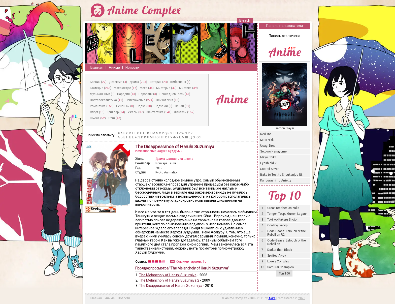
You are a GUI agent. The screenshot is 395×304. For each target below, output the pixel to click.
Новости (132, 68)
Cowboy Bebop (277, 225)
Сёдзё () (144, 106)
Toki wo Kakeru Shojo (282, 219)
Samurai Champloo (280, 267)
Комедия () (100, 88)
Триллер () (116, 112)
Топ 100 (284, 273)
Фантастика (174, 159)
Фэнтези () (184, 112)
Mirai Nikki (267, 140)
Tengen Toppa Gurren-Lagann (287, 214)
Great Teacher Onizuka (283, 208)
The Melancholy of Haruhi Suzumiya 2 (169, 280)
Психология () (167, 100)
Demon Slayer (284, 128)
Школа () (98, 118)
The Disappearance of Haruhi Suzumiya (170, 286)
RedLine (266, 134)
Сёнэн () (182, 106)
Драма (160, 159)
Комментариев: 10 (191, 261)
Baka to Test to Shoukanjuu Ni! (281, 174)
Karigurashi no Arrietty (275, 180)
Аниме (114, 68)
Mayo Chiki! (268, 157)
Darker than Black (279, 250)
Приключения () (139, 100)
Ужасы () (135, 112)
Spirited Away (276, 255)
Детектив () (118, 82)
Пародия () (126, 94)
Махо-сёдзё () (125, 88)
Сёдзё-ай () (163, 106)
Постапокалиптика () (106, 100)
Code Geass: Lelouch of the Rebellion (286, 242)
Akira (272, 298)
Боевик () (98, 82)
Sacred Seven (269, 169)
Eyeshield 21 (269, 163)
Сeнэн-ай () (125, 106)
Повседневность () (174, 94)
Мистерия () (166, 88)
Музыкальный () (102, 94)
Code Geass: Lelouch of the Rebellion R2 (286, 232)
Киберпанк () (180, 82)
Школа (188, 159)
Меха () (147, 88)
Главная (96, 68)
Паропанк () (148, 94)
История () (159, 82)
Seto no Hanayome (273, 151)
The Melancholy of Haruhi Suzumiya (167, 275)
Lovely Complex (278, 261)
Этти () (114, 118)
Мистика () (188, 88)
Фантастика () (159, 112)
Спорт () (97, 112)
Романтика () (102, 106)
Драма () (138, 82)
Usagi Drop (267, 145)
